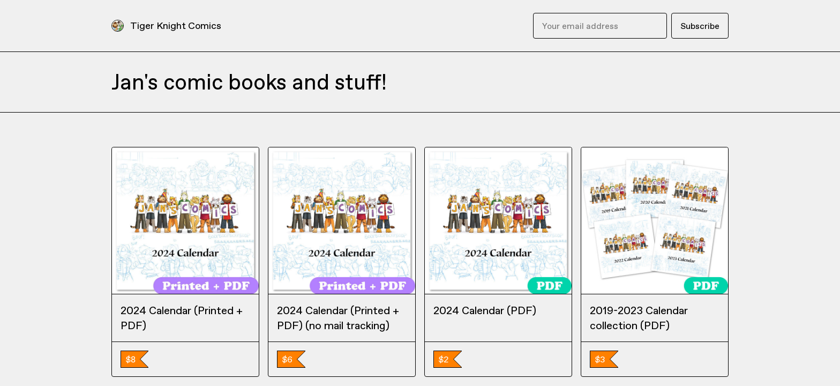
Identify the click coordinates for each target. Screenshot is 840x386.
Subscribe (699, 26)
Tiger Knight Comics (175, 25)
